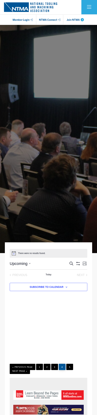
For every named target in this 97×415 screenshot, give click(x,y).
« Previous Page (22, 367)
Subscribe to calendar (46, 287)
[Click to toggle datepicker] (20, 264)
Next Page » (19, 371)
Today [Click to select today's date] (48, 274)
